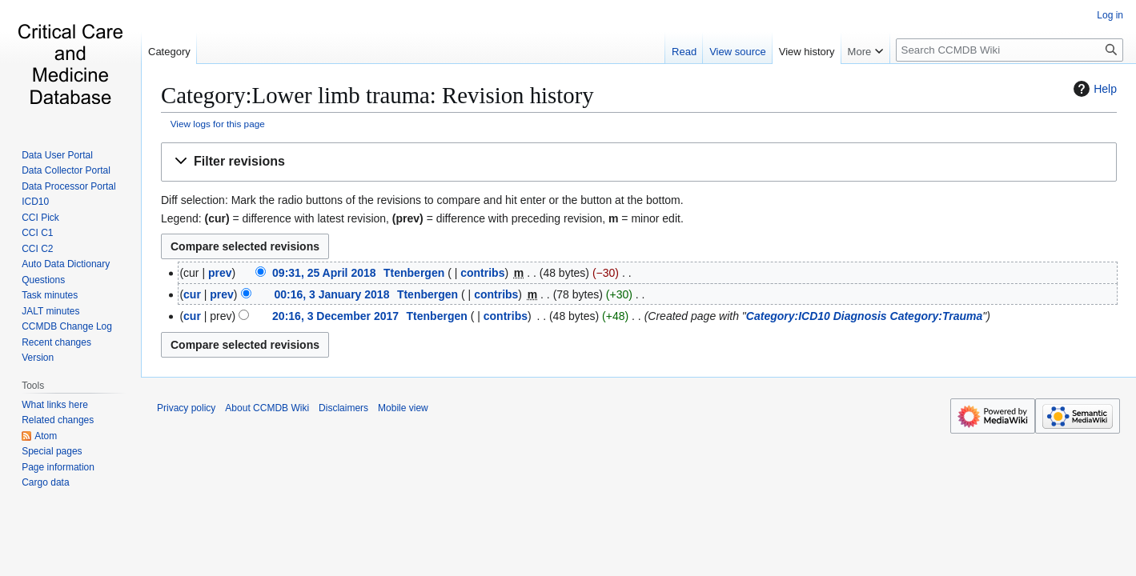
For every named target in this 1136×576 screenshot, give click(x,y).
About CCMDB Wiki (267, 408)
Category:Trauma (936, 316)
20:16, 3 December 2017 (335, 316)
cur (192, 294)
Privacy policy (186, 408)
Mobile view (403, 408)
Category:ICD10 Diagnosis (816, 316)
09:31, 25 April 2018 (323, 272)
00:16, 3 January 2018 (331, 294)
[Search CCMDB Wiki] (1009, 50)
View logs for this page (218, 123)
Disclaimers (343, 408)
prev (220, 272)
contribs (482, 272)
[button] (639, 162)
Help (1093, 89)
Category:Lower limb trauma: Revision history (377, 95)
